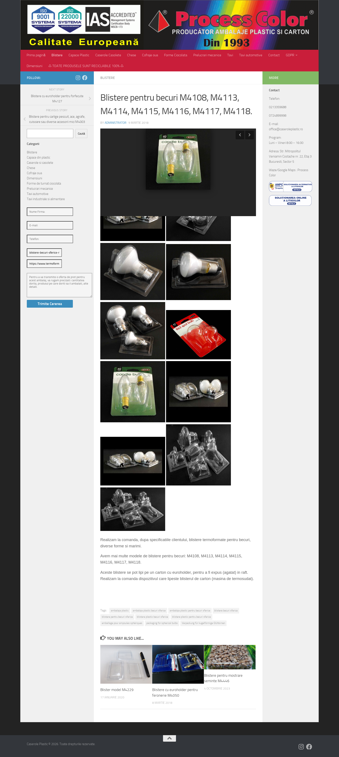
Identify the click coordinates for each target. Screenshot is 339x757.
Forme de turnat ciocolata (44, 183)
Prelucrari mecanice (207, 55)
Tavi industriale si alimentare (46, 199)
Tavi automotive (250, 55)
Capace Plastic (79, 55)
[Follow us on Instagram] (77, 77)
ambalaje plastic (120, 610)
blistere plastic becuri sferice (152, 616)
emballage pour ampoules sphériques (122, 623)
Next (249, 135)
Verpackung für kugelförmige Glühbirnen (203, 623)
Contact (274, 55)
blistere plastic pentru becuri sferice (191, 616)
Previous (240, 135)
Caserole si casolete (40, 163)
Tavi (230, 55)
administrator (115, 123)
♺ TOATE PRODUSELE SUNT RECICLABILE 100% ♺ (85, 66)
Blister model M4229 (117, 690)
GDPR (290, 55)
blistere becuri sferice (226, 610)
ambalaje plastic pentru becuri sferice (190, 610)
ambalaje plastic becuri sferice (149, 610)
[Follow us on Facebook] (84, 77)
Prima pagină (36, 55)
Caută (81, 133)
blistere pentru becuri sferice (117, 616)
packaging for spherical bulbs (162, 623)
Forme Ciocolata (175, 55)
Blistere (56, 55)
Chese (131, 55)
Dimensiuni (34, 66)
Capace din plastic (38, 157)
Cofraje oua (150, 55)
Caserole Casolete (108, 55)
